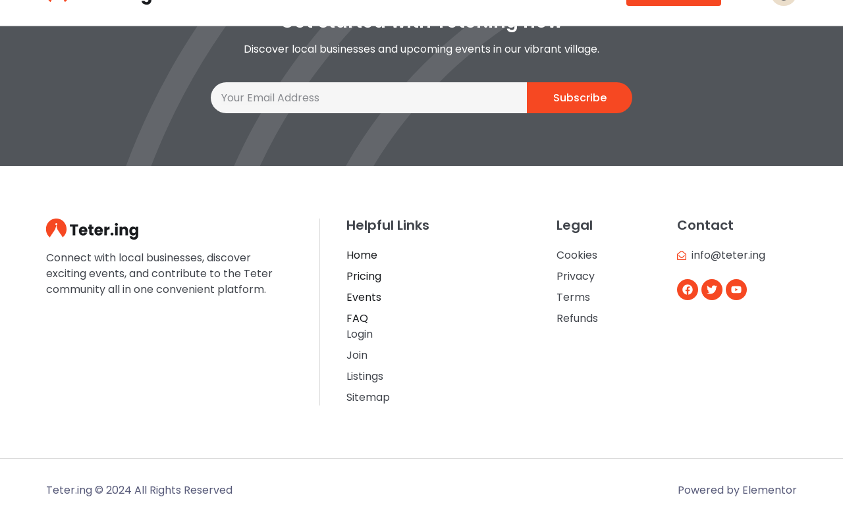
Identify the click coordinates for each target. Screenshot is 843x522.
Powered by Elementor (737, 490)
